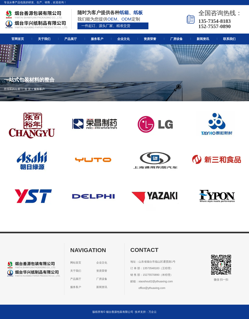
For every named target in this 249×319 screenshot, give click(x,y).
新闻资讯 (203, 39)
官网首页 (17, 39)
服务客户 (97, 39)
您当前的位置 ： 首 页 (18, 89)
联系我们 (229, 39)
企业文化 (123, 39)
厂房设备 (176, 39)
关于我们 (44, 39)
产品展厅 (70, 39)
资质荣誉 (150, 39)
